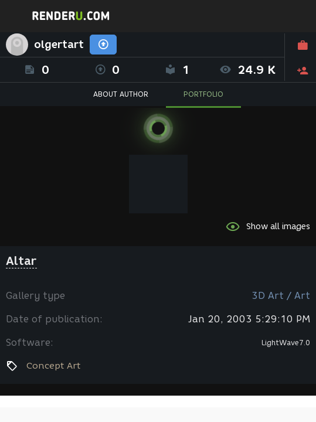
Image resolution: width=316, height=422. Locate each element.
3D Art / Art (281, 295)
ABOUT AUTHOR (120, 94)
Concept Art (53, 365)
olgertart (59, 44)
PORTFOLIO (203, 94)
